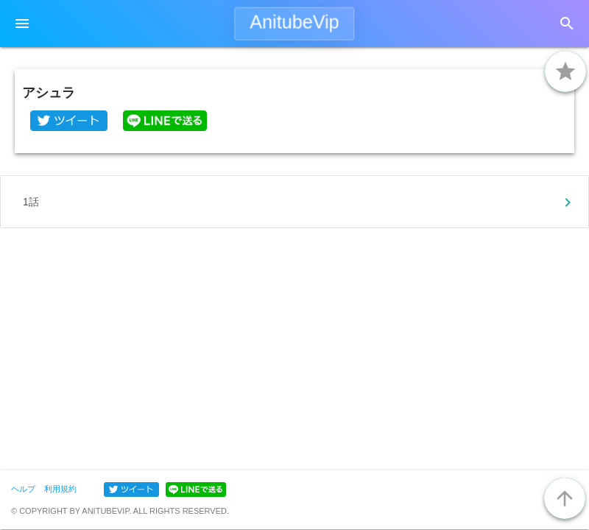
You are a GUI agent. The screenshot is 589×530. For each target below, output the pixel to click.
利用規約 (60, 488)
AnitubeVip (294, 22)
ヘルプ (23, 488)
